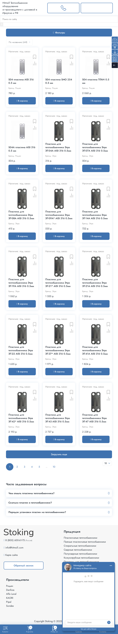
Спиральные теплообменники (80, 546)
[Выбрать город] (42, 8)
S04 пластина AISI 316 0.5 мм (21, 81)
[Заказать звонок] (63, 8)
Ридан (9, 586)
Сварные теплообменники (78, 549)
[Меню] (115, 8)
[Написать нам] (97, 8)
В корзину (22, 100)
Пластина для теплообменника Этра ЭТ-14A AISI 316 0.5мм (95, 215)
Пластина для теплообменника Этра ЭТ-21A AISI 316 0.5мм (95, 283)
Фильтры (59, 32)
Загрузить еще (59, 454)
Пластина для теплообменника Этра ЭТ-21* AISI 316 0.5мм (58, 283)
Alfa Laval (11, 594)
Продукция (72, 531)
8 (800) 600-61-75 (15, 540)
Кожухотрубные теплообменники (81, 557)
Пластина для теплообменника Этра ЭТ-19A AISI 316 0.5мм (21, 283)
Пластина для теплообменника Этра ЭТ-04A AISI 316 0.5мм (58, 147)
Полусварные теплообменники (80, 553)
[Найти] (1, 24)
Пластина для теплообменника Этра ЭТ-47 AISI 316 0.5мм (94, 418)
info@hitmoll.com (14, 547)
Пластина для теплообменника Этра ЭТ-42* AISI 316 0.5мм (21, 418)
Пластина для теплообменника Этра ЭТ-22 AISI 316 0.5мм (20, 350)
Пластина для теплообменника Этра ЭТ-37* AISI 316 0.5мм (58, 350)
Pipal (8, 602)
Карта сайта (11, 555)
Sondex (10, 606)
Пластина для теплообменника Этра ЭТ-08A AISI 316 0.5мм (21, 215)
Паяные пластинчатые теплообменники (85, 542)
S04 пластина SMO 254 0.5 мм (58, 81)
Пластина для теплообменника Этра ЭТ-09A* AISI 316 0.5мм (58, 215)
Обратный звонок (23, 565)
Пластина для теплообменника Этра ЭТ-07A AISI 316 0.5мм (95, 147)
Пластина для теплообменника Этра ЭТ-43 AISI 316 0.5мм (57, 418)
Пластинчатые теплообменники (80, 538)
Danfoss (10, 590)
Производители (17, 579)
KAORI (9, 598)
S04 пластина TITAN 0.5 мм (95, 81)
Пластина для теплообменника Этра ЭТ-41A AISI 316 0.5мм (95, 350)
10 (54, 467)
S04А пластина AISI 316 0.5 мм (21, 149)
